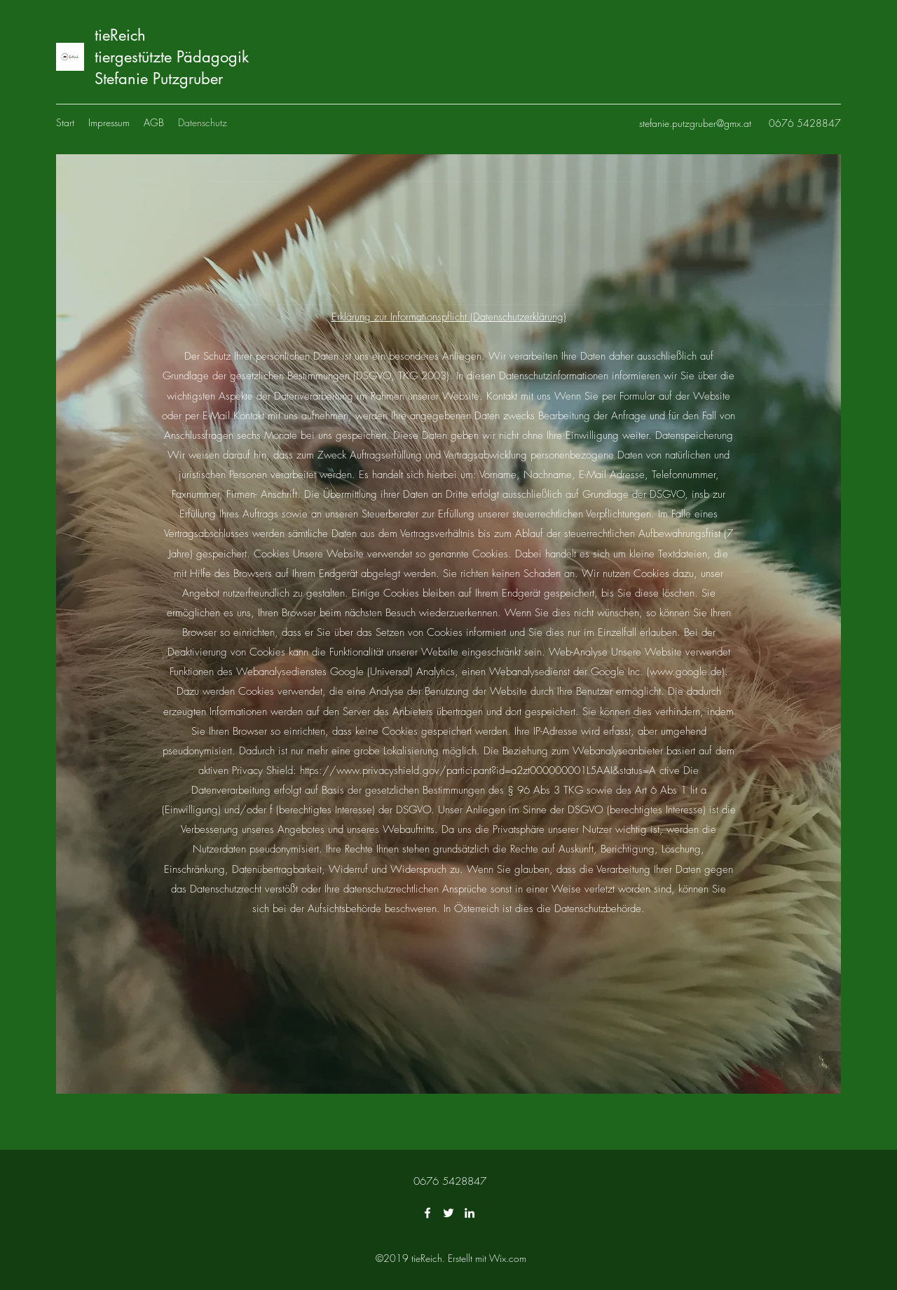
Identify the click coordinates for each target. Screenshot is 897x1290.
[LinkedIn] (470, 1213)
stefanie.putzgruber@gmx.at (695, 123)
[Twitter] (448, 1213)
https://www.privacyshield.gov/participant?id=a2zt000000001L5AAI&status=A (478, 770)
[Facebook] (427, 1213)
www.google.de (686, 672)
